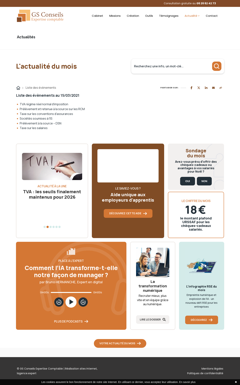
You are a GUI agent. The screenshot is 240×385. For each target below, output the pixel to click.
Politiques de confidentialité (205, 373)
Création (133, 16)
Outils (149, 16)
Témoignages (168, 16)
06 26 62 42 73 (206, 3)
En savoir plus (187, 382)
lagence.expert (26, 373)
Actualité (191, 16)
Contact (212, 16)
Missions (115, 16)
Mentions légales (212, 368)
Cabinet (97, 16)
